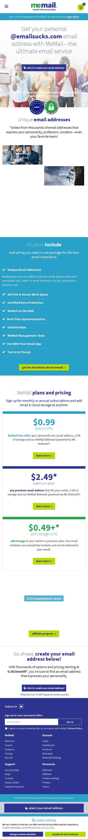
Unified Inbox (14, 327)
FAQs (7, 774)
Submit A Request (14, 786)
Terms (45, 786)
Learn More (44, 455)
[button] (81, 7)
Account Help (12, 770)
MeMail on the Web (18, 311)
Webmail (47, 770)
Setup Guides (12, 782)
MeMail (23, 798)
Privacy (46, 782)
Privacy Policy (51, 798)
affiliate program (44, 633)
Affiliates (47, 774)
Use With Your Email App (21, 344)
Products (47, 749)
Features (9, 749)
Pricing (8, 753)
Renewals (47, 753)
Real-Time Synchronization (23, 319)
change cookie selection (22, 834)
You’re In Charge (16, 352)
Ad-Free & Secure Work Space (25, 294)
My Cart (9, 757)
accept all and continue (65, 834)
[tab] (44, 269)
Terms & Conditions (66, 798)
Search (8, 745)
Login (45, 741)
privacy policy (47, 827)
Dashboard (48, 745)
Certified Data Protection (22, 303)
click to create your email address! (44, 67)
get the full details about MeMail (44, 367)
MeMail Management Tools (23, 335)
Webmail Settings (51, 757)
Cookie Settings (50, 778)
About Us (10, 741)
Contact (9, 778)
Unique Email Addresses (21, 270)
